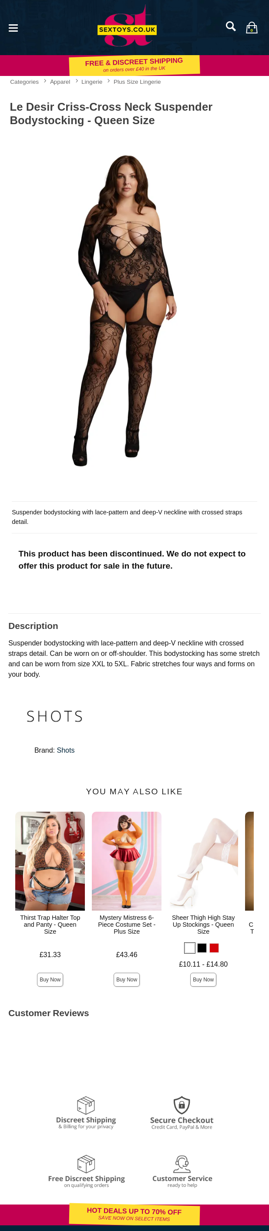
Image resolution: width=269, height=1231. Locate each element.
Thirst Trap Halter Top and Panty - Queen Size (50, 924)
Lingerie (91, 81)
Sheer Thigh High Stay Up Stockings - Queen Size (203, 924)
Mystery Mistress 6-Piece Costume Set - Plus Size (126, 924)
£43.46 (127, 955)
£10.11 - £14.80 (203, 964)
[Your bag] (251, 27)
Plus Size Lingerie (137, 81)
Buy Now (50, 980)
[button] (190, 948)
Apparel (60, 81)
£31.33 (50, 955)
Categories (24, 81)
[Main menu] (13, 27)
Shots (66, 750)
